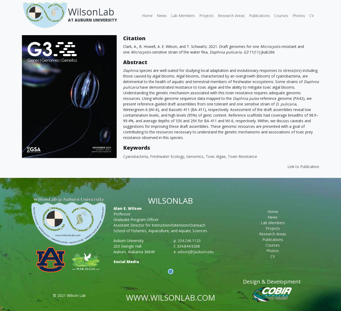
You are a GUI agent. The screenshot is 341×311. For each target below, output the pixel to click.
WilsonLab (91, 11)
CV (311, 15)
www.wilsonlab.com (170, 297)
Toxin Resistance (242, 156)
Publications (259, 15)
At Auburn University (92, 20)
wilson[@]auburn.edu (196, 251)
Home (147, 15)
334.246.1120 (189, 240)
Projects (206, 15)
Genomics (195, 156)
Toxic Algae (216, 156)
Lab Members (183, 15)
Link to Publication (303, 166)
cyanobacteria (135, 156)
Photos (299, 15)
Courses (281, 15)
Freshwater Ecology (167, 156)
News (162, 15)
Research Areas (231, 15)
